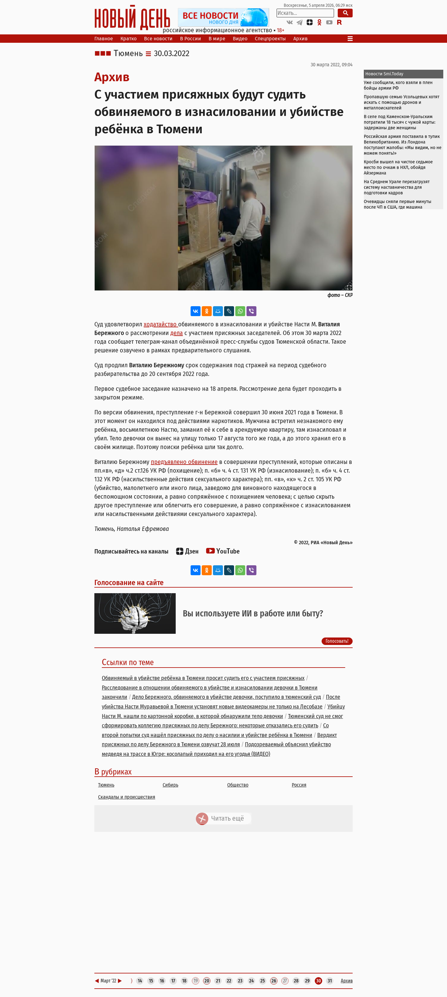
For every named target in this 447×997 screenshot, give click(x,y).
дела (176, 333)
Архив (300, 39)
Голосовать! (337, 641)
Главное (103, 39)
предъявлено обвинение (184, 461)
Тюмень (128, 53)
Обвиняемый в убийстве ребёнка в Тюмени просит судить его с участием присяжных (203, 678)
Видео (240, 39)
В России (190, 39)
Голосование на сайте (129, 582)
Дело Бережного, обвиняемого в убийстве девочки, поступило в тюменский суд (226, 697)
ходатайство (161, 324)
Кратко (128, 39)
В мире (217, 39)
